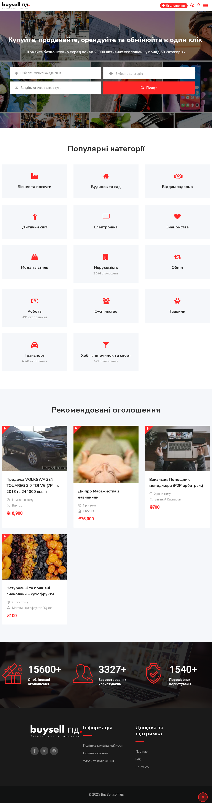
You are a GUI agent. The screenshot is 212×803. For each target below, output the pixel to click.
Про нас (141, 752)
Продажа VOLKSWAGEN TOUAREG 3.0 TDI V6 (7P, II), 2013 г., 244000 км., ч (32, 485)
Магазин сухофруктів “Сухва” (33, 608)
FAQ (138, 759)
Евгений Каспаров (168, 499)
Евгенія (88, 511)
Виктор (17, 505)
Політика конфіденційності (103, 745)
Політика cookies (95, 753)
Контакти (142, 767)
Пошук (149, 88)
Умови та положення (98, 761)
